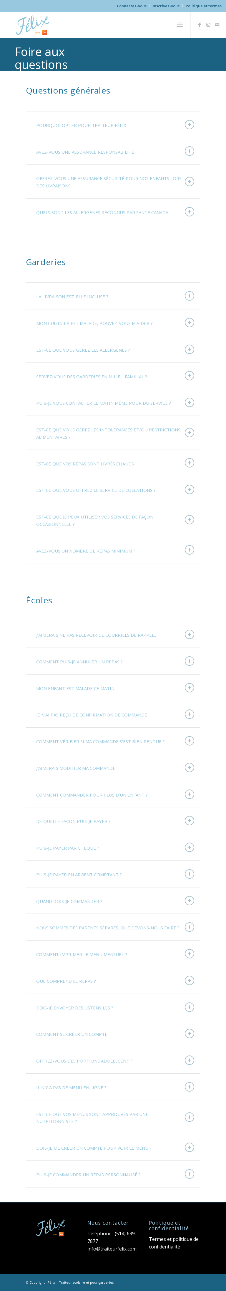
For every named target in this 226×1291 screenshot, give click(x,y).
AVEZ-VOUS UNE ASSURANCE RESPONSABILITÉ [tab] (115, 151)
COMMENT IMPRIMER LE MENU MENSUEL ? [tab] (115, 953)
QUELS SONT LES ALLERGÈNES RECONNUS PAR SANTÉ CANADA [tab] (115, 211)
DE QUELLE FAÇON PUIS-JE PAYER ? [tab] (115, 820)
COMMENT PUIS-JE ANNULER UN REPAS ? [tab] (115, 661)
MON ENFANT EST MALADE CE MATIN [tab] (115, 687)
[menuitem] (132, 5)
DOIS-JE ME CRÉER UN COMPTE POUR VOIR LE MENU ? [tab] (115, 1147)
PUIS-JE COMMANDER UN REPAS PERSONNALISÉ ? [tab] (115, 1174)
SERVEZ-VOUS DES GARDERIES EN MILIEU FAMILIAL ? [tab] (115, 375)
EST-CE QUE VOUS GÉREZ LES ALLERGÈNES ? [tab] (115, 349)
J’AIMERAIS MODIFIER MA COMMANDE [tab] (115, 767)
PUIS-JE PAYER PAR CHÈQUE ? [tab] (115, 847)
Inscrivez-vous (166, 6)
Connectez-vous (132, 6)
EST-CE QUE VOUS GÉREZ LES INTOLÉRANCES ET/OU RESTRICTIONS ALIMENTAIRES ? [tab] (115, 433)
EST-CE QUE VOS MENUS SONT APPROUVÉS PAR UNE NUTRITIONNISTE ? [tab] (115, 1117)
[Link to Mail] (217, 24)
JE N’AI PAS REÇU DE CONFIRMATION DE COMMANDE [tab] (115, 714)
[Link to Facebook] (199, 24)
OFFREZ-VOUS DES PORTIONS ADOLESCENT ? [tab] (115, 1060)
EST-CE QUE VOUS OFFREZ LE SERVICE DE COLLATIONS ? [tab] (115, 489)
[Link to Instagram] (208, 24)
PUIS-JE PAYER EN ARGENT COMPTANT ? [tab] (115, 874)
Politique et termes (204, 6)
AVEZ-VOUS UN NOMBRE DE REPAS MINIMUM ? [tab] (115, 550)
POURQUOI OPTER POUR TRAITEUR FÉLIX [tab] (115, 124)
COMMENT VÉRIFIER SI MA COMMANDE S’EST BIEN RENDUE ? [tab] (115, 741)
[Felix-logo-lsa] (33, 24)
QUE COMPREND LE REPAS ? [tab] (115, 980)
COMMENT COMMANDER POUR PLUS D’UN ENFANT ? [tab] (115, 794)
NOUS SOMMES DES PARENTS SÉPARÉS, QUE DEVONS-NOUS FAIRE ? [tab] (115, 927)
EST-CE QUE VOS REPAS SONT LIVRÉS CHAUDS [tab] (115, 462)
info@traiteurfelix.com (112, 1249)
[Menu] (180, 25)
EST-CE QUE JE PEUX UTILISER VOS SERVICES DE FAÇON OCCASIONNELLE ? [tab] (115, 520)
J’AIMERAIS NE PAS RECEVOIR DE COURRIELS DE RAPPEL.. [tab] (115, 634)
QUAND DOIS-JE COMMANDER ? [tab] (115, 900)
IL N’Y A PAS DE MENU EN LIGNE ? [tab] (115, 1087)
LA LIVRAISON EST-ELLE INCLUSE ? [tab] (115, 296)
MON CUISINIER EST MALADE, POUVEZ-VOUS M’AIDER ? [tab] (115, 322)
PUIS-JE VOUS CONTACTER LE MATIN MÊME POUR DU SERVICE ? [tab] (115, 402)
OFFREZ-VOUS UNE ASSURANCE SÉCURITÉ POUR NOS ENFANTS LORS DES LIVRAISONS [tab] (115, 182)
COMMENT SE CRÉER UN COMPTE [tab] (115, 1033)
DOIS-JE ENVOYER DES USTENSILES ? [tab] (115, 1007)
